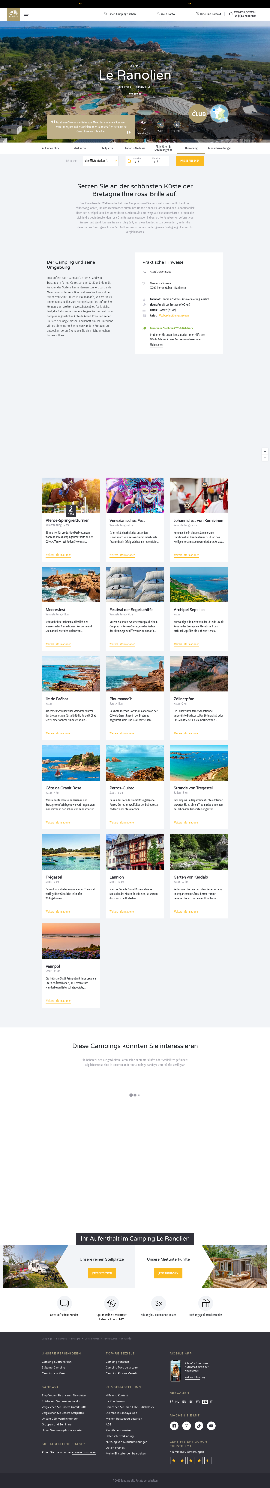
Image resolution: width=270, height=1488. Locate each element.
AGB (109, 1424)
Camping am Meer (53, 1373)
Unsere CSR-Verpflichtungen (60, 1418)
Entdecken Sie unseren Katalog (61, 1401)
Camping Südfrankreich (57, 1361)
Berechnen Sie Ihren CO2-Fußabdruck (130, 1407)
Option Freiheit (115, 1447)
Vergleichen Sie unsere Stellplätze (63, 1413)
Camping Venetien (117, 1361)
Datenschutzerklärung (120, 1436)
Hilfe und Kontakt (117, 1395)
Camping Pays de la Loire (122, 1367)
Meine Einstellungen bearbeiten (126, 1453)
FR (198, 1401)
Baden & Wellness (135, 148)
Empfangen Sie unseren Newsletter (64, 1395)
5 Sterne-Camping (53, 1367)
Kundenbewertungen (219, 148)
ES (191, 1401)
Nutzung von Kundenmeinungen (126, 1442)
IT (211, 1401)
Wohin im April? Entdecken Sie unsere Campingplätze (135, 3)
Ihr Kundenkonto (116, 1401)
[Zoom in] (265, 451)
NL (177, 1401)
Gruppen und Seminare (56, 1424)
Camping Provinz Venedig (122, 1373)
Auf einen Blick (50, 148)
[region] (135, 416)
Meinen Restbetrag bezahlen (124, 1418)
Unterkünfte (79, 148)
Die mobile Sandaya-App (121, 1413)
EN (184, 1401)
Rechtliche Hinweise (118, 1430)
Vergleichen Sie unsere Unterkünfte (64, 1407)
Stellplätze (107, 148)
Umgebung (191, 148)
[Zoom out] (265, 458)
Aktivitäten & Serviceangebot (163, 148)
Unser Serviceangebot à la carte (62, 1430)
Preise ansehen (190, 160)
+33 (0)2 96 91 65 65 (160, 272)
